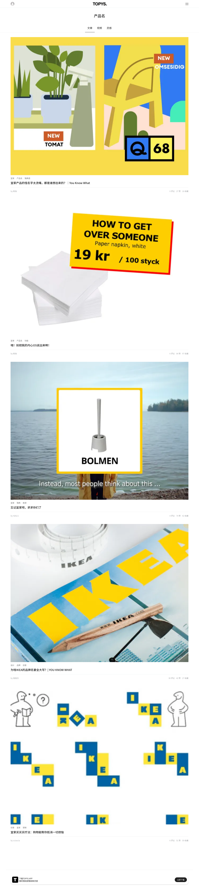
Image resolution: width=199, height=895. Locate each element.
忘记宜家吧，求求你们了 (26, 507)
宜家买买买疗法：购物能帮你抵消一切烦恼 (37, 832)
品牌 (18, 665)
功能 (26, 340)
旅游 (24, 502)
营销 (24, 827)
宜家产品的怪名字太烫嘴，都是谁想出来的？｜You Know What (50, 183)
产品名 (19, 178)
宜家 (12, 178)
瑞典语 (27, 178)
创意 (24, 665)
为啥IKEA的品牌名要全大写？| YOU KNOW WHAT (41, 670)
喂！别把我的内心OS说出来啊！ (31, 345)
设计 (12, 665)
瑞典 (18, 502)
